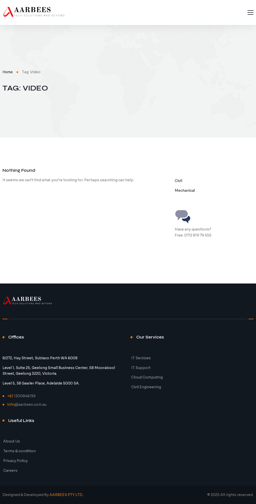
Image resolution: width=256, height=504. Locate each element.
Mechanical (185, 190)
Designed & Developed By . (43, 494)
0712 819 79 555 (198, 235)
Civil (178, 180)
